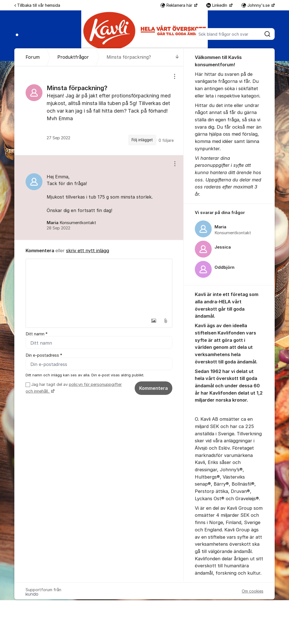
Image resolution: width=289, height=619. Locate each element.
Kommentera (153, 388)
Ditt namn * (37, 333)
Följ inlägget (142, 140)
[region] (98, 110)
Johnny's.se (256, 5)
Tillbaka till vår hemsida (37, 5)
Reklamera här (177, 5)
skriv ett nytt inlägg (87, 250)
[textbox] (99, 287)
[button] (153, 320)
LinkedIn (217, 5)
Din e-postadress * (44, 355)
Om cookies (252, 591)
